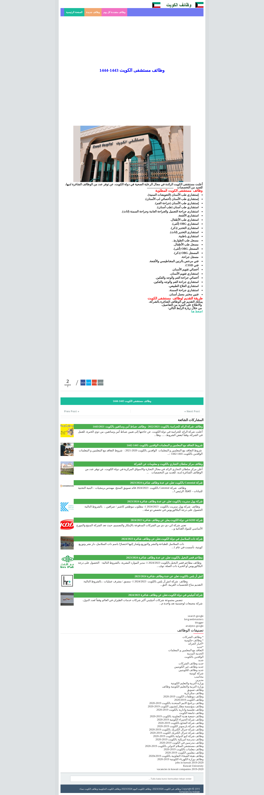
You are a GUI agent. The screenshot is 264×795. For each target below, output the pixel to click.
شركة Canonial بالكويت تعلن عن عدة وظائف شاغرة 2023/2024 (166, 482)
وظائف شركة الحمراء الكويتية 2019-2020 (180, 719)
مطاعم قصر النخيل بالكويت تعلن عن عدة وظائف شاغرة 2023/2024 (164, 557)
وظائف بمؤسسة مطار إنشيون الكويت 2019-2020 (175, 706)
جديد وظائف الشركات (191, 663)
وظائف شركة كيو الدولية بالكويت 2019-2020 (178, 736)
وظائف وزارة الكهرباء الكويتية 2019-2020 (180, 759)
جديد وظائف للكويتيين (191, 670)
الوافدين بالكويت (193, 656)
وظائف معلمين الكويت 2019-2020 (184, 752)
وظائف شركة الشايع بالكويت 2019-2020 (180, 722)
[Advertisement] (131, 42)
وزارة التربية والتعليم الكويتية (187, 683)
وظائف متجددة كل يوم (114, 12)
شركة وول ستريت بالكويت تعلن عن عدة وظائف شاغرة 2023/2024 (165, 501)
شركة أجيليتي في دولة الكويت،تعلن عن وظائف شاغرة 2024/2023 (165, 595)
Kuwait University (193, 765)
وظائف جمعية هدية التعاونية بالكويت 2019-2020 (176, 716)
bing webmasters (193, 619)
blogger (199, 622)
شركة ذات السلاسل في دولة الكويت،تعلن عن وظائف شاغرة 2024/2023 (162, 538)
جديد (200, 660)
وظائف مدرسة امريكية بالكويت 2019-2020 (179, 739)
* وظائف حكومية (193, 640)
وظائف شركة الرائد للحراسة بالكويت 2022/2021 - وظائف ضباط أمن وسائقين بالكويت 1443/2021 (148, 426)
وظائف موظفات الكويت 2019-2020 (183, 696)
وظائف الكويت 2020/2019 (188, 699)
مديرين (199, 679)
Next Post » (192, 411)
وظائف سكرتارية (193, 693)
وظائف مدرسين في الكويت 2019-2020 (181, 742)
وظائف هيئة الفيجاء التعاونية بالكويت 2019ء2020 (176, 755)
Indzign (196, 791)
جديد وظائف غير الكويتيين (188, 666)
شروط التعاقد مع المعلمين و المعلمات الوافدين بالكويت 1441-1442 (165, 445)
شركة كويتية (196, 673)
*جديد (200, 646)
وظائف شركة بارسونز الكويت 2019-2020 (180, 726)
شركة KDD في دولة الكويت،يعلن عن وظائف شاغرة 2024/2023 (167, 520)
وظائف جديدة (93, 12)
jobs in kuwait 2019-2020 (189, 762)
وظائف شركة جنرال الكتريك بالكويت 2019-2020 (176, 729)
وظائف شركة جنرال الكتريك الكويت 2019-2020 (176, 732)
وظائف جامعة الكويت (191, 713)
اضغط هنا (197, 311)
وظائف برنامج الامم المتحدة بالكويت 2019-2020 (176, 703)
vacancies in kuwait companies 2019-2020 (180, 769)
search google (195, 616)
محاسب (198, 676)
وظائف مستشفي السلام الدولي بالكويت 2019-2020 (174, 746)
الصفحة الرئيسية (74, 12)
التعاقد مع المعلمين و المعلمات (185, 650)
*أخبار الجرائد (195, 643)
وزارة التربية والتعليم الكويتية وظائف (182, 686)
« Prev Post (71, 411)
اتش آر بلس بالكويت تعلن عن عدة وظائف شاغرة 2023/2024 (169, 576)
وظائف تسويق (195, 689)
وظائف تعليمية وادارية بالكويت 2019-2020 (179, 709)
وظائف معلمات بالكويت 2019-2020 (183, 749)
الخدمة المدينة (195, 653)
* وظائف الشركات (192, 637)
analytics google (194, 625)
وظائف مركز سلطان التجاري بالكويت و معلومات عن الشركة (168, 464)
